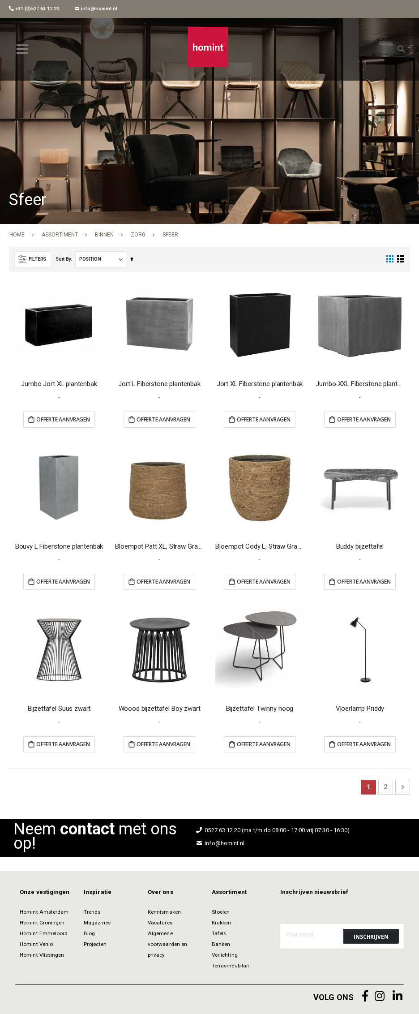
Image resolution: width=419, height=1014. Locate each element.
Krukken (221, 922)
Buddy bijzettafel (360, 546)
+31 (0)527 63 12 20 (34, 9)
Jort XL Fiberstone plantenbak (260, 384)
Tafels (219, 933)
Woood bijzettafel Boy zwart (160, 709)
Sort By (63, 259)
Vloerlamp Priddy (360, 709)
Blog (89, 933)
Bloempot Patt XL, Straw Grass (159, 546)
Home (17, 235)
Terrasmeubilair (230, 965)
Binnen (104, 234)
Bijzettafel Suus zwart (59, 709)
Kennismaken (164, 912)
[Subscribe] (371, 936)
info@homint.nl (96, 9)
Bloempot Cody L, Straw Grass (259, 546)
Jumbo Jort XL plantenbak (59, 384)
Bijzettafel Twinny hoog (260, 709)
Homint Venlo (36, 944)
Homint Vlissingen (42, 955)
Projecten (95, 944)
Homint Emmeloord (44, 933)
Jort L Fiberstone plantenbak (159, 384)
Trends (92, 912)
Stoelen (221, 912)
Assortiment (60, 234)
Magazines (97, 922)
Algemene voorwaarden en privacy (167, 944)
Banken (221, 944)
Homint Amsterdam (44, 912)
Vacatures (160, 922)
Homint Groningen (42, 922)
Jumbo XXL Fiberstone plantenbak (360, 384)
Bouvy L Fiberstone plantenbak (59, 546)
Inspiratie (97, 892)
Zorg (138, 234)
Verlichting (225, 955)
